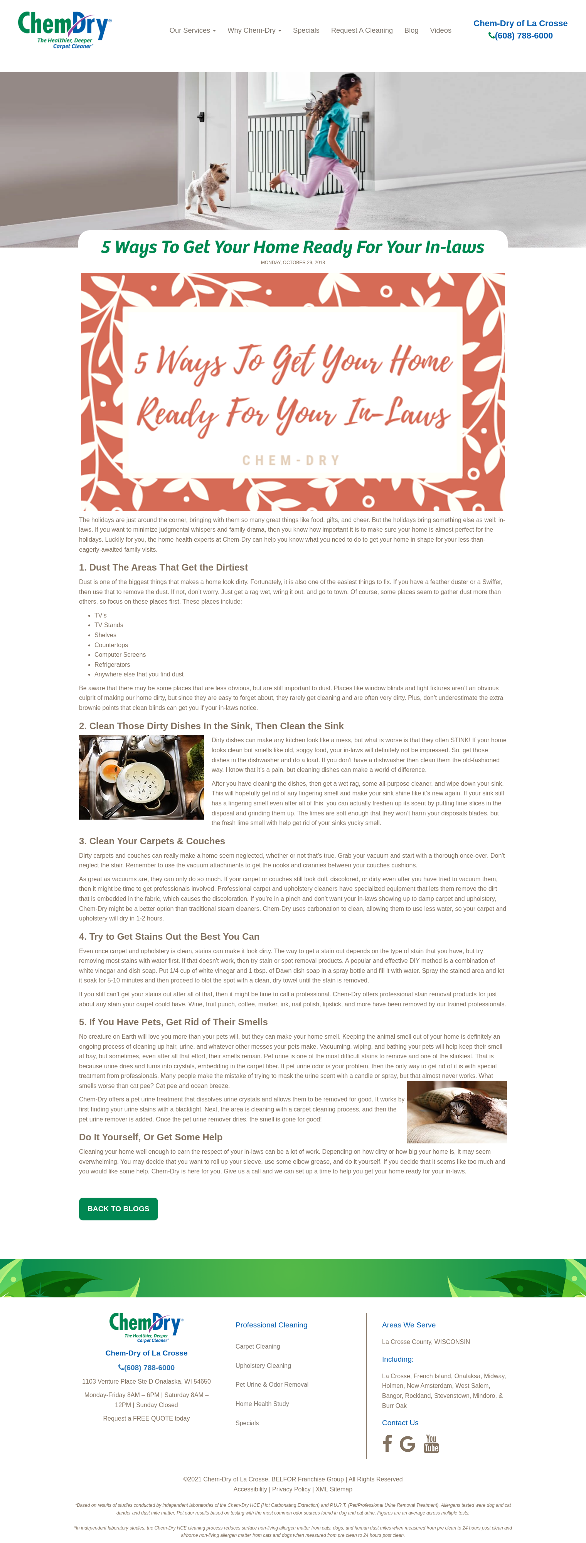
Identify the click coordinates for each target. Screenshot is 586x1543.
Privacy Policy (291, 1489)
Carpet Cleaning (258, 1346)
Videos (440, 30)
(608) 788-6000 (520, 35)
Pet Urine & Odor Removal (272, 1384)
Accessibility (250, 1489)
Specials (306, 30)
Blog (411, 30)
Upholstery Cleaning (263, 1365)
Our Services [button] (193, 30)
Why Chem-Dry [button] (254, 30)
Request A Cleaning (362, 30)
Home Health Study (262, 1404)
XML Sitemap (334, 1489)
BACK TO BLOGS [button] (119, 1209)
